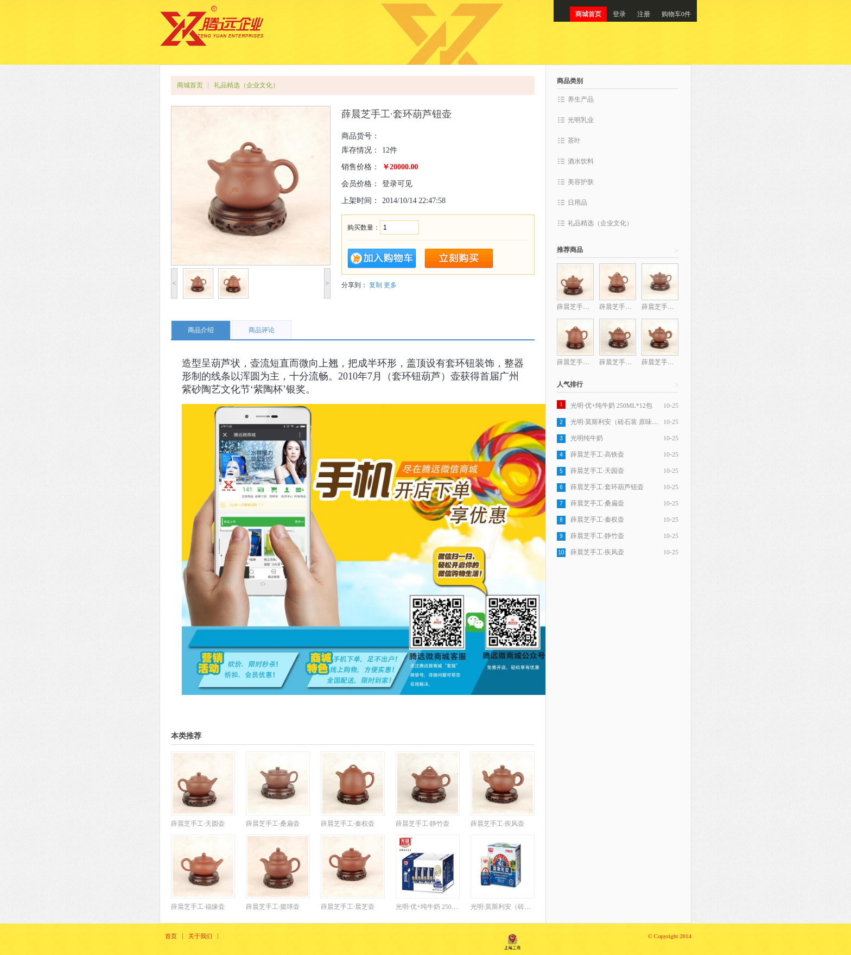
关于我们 (200, 936)
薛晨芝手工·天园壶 (597, 471)
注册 (643, 14)
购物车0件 (676, 14)
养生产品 (581, 99)
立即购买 (458, 259)
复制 (375, 285)
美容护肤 (581, 182)
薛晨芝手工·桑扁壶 (597, 503)
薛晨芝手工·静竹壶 (597, 536)
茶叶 (574, 140)
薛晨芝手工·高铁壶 (597, 454)
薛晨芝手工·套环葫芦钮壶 (607, 487)
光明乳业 (581, 120)
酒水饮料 (581, 161)
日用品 (577, 202)
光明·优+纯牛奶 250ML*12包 (611, 405)
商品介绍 (201, 330)
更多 (390, 285)
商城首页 (588, 14)
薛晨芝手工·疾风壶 (597, 552)
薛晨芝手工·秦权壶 (597, 519)
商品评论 (262, 330)
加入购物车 (381, 259)
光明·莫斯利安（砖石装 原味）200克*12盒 (616, 422)
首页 (171, 936)
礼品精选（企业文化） (246, 85)
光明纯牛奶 (586, 438)
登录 (619, 14)
